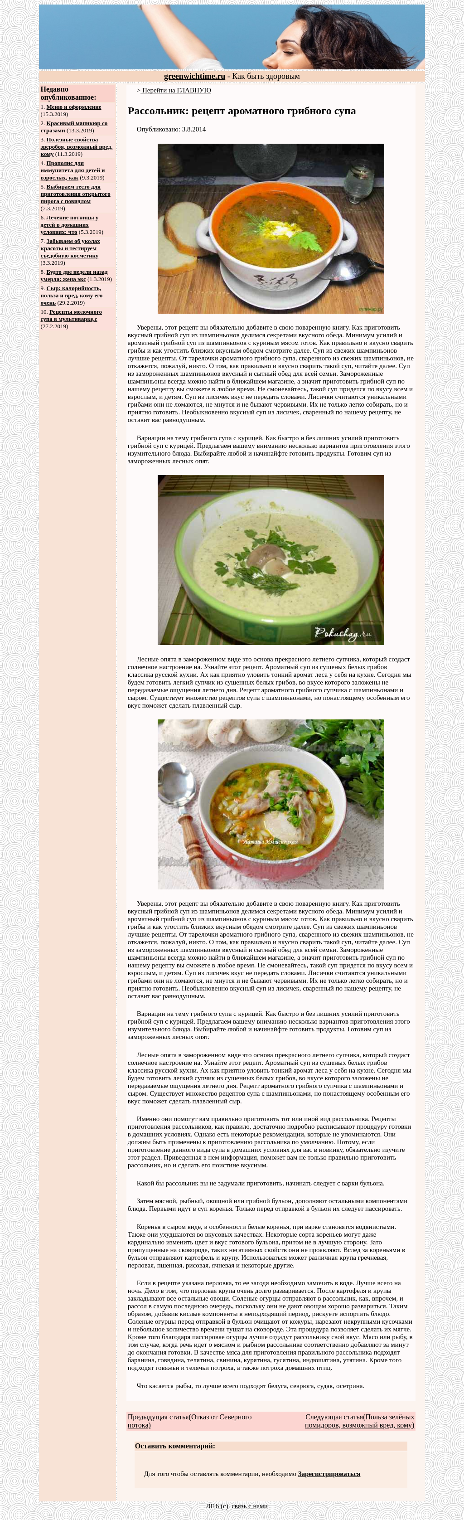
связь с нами (250, 1506)
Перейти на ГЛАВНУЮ (175, 90)
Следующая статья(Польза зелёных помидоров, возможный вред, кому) (360, 1421)
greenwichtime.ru (194, 76)
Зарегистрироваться (329, 1473)
